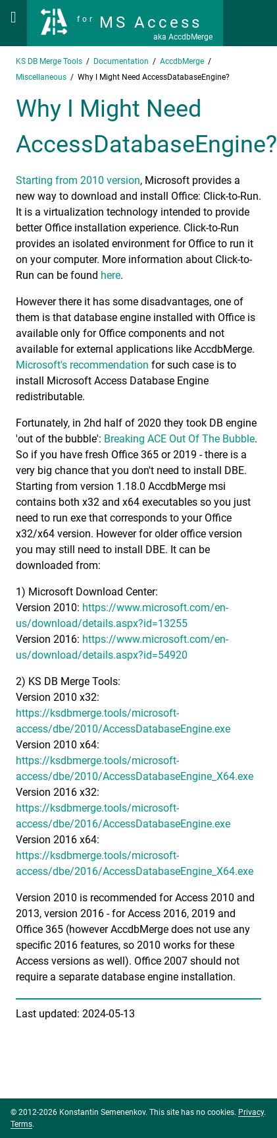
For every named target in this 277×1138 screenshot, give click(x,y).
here (110, 275)
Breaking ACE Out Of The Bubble (179, 439)
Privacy (251, 1112)
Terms (21, 1124)
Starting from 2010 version (78, 180)
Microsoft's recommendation (82, 365)
